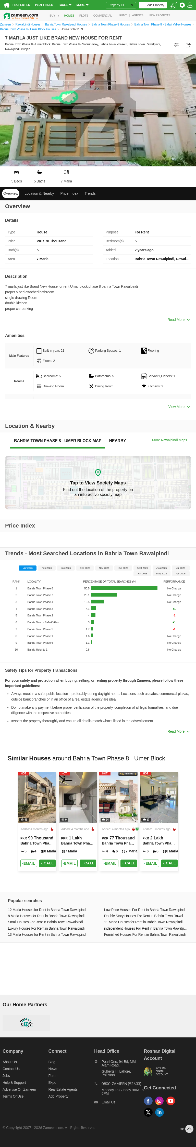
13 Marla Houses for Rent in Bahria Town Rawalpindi (47, 935)
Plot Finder (44, 4)
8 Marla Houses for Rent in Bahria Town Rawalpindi (46, 916)
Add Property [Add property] (58, 1096)
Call (47, 863)
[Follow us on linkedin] (160, 1117)
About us (10, 1062)
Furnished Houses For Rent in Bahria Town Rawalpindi (145, 935)
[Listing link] (37, 821)
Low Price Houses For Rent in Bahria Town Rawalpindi (144, 910)
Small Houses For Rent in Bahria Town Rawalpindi (45, 922)
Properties (21, 4)
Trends (90, 193)
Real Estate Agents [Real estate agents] (63, 1089)
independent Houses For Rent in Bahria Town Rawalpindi (146, 928)
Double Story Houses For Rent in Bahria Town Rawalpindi (146, 916)
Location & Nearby (39, 193)
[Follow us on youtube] (172, 1105)
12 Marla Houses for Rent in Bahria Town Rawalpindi (47, 910)
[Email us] (119, 1103)
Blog (51, 1062)
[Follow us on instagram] (160, 1105)
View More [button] (179, 407)
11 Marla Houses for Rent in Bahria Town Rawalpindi (143, 922)
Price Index (69, 193)
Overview (10, 193)
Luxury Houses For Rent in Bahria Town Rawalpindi (46, 928)
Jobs (6, 1076)
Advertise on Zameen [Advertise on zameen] (19, 1089)
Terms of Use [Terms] (13, 1096)
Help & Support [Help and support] (14, 1082)
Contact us (11, 1069)
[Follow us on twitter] (149, 1117)
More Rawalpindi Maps (169, 440)
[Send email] (28, 863)
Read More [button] (178, 320)
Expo (52, 1082)
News (52, 1069)
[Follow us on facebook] (149, 1105)
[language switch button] (173, 5)
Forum (53, 1076)
